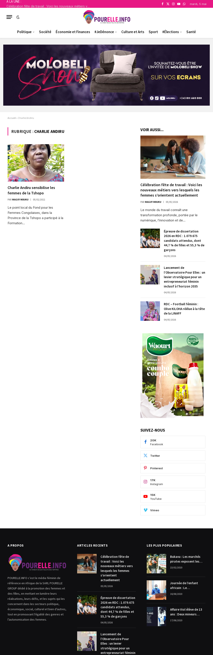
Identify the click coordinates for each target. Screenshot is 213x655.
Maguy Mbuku (20, 199)
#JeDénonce (104, 31)
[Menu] (9, 17)
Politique (24, 31)
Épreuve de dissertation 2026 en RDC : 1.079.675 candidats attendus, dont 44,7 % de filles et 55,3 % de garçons (184, 240)
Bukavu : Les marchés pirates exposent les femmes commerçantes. (187, 559)
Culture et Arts (132, 31)
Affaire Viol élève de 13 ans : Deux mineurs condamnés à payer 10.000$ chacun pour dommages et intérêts (186, 611)
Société (45, 31)
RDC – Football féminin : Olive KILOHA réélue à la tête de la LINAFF (184, 308)
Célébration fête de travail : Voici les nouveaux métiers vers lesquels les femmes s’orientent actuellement (50, 6)
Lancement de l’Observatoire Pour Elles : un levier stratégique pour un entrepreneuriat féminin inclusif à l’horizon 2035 (184, 277)
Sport (153, 31)
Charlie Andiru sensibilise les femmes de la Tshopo (31, 190)
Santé (191, 31)
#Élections (170, 31)
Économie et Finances (73, 31)
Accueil (12, 117)
